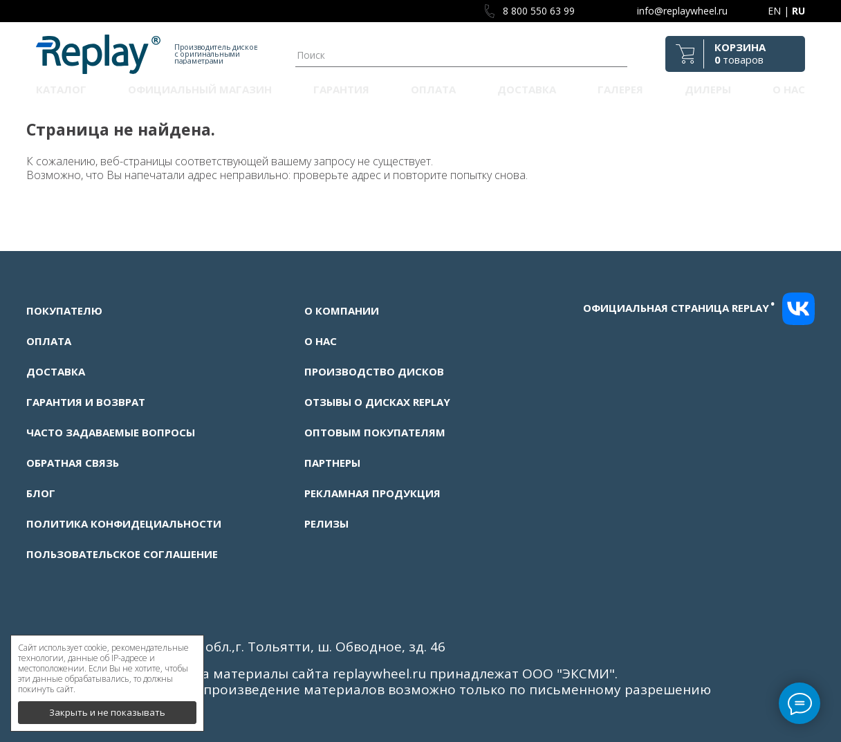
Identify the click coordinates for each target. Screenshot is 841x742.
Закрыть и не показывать (107, 707)
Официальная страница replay (679, 308)
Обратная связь (72, 463)
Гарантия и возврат (85, 402)
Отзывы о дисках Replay (377, 402)
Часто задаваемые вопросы (110, 432)
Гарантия (341, 89)
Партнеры (332, 463)
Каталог (61, 89)
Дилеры (708, 89)
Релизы (326, 523)
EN (774, 10)
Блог (40, 493)
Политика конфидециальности (123, 523)
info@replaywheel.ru (682, 10)
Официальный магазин (200, 89)
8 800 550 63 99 (539, 10)
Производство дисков (374, 371)
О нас (789, 89)
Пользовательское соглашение (122, 554)
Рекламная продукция (372, 493)
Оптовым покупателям (374, 432)
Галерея (620, 89)
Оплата (433, 89)
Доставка (526, 89)
